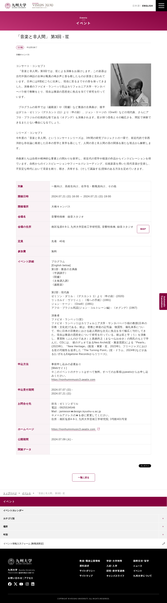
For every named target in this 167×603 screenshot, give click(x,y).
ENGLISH (147, 5)
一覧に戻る (83, 477)
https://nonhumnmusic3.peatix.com (73, 379)
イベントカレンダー (13, 510)
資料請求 (84, 565)
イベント (26, 493)
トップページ (10, 493)
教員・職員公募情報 (90, 560)
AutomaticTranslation (163, 301)
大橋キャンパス (23, 55)
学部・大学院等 (114, 560)
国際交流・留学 (141, 560)
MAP (143, 228)
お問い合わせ (15, 578)
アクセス (28, 578)
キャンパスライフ (115, 575)
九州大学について (142, 575)
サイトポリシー (87, 570)
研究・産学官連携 (115, 570)
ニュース (137, 565)
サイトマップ (86, 575)
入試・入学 (111, 565)
